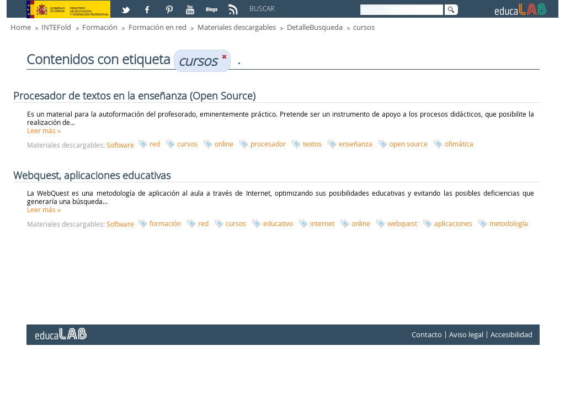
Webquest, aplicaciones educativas (91, 175)
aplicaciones (453, 223)
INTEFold (56, 27)
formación (165, 223)
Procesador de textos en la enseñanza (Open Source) (134, 95)
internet (322, 223)
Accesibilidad (511, 334)
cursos (364, 27)
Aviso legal (466, 334)
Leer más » (44, 130)
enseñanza (355, 143)
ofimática (459, 143)
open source (409, 143)
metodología (508, 223)
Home (20, 27)
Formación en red (157, 27)
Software (120, 144)
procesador (268, 143)
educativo (278, 223)
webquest (402, 223)
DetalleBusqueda (315, 27)
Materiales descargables (237, 27)
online (224, 143)
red (155, 143)
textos (312, 143)
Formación (100, 27)
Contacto (427, 334)
